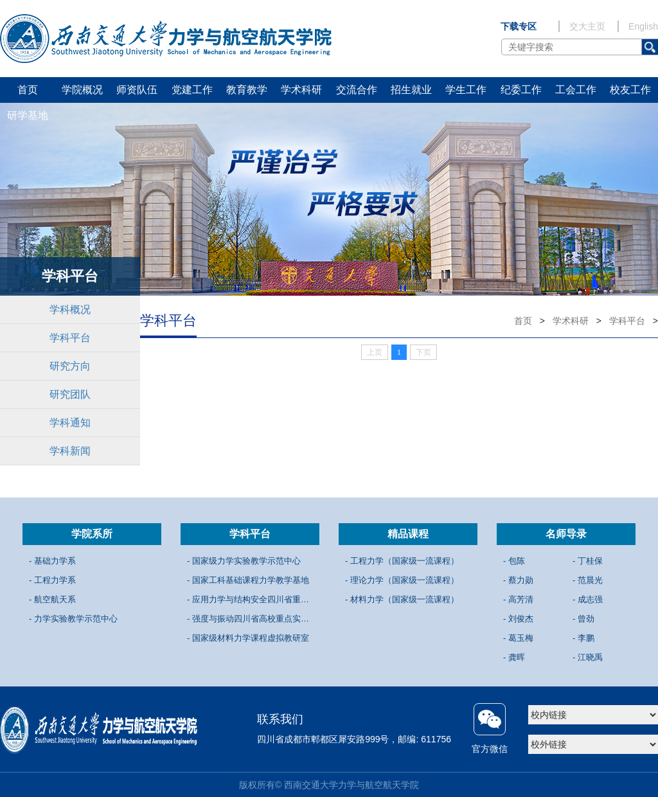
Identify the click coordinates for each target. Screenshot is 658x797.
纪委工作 (521, 89)
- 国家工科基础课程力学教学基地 (248, 580)
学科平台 (70, 337)
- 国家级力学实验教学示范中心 (244, 561)
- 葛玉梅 (518, 638)
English (643, 26)
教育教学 (246, 89)
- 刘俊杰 (518, 618)
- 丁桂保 (588, 561)
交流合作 (356, 89)
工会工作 (575, 89)
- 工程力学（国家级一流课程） (402, 561)
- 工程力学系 (52, 580)
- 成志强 (588, 599)
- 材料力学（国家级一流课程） (402, 599)
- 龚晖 (514, 657)
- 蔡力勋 (518, 580)
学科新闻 (70, 450)
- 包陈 (514, 561)
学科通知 (70, 422)
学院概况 (82, 89)
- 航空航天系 (52, 599)
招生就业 (411, 89)
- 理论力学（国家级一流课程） (402, 580)
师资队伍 (136, 89)
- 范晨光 (588, 580)
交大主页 (587, 26)
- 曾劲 (583, 618)
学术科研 (301, 89)
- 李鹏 (583, 638)
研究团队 (70, 394)
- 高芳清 (518, 599)
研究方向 (70, 366)
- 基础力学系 (52, 561)
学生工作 (465, 89)
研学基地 (27, 115)
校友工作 (630, 89)
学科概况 (70, 309)
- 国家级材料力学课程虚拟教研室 (248, 638)
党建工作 (192, 89)
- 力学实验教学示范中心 (73, 618)
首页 (27, 89)
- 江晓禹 (588, 657)
